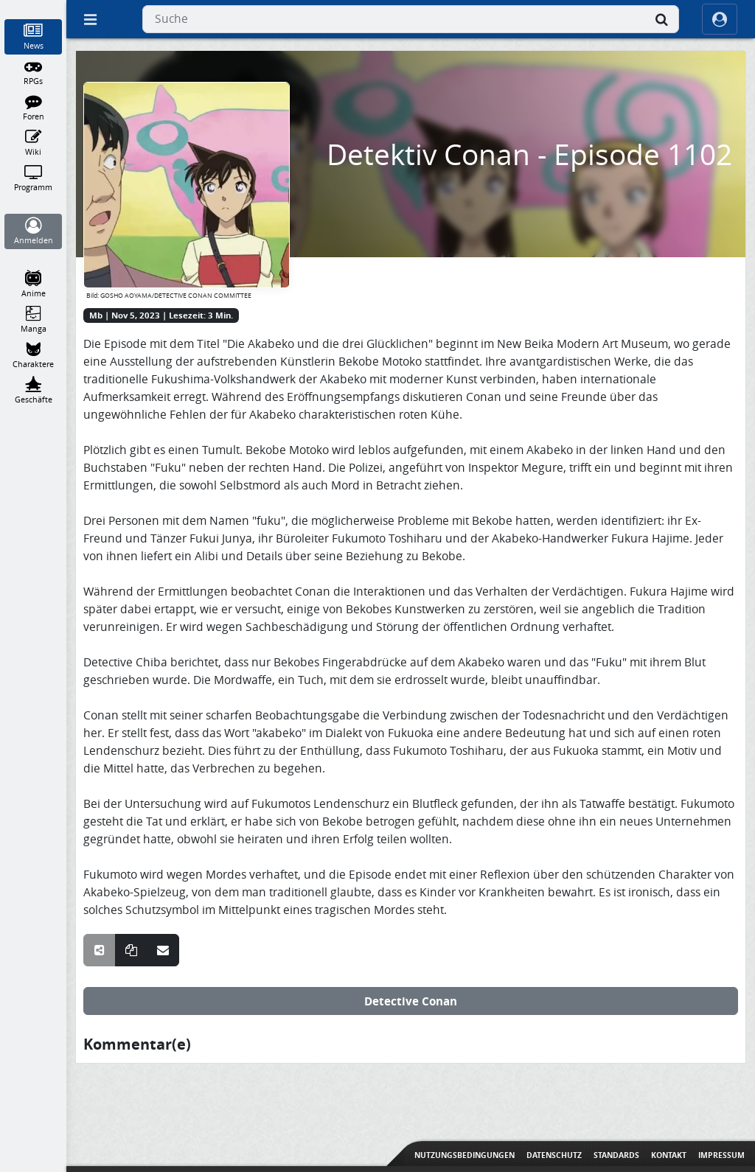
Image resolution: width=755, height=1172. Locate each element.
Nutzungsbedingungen (464, 1155)
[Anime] (33, 284)
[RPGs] (33, 72)
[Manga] (33, 320)
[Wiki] (33, 143)
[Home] (33, 6)
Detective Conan (410, 1001)
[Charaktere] (33, 355)
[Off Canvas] (90, 19)
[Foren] (33, 107)
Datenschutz (554, 1155)
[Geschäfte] (33, 390)
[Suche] (661, 19)
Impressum (721, 1155)
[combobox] (410, 19)
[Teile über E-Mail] (163, 950)
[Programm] (33, 178)
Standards (616, 1155)
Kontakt (668, 1155)
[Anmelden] (33, 231)
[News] (33, 37)
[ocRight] (719, 19)
